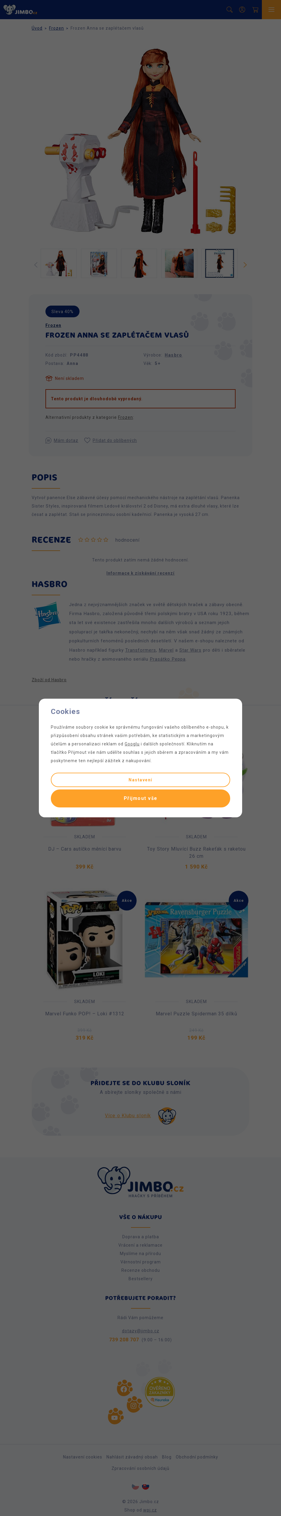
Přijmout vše (141, 798)
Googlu (132, 744)
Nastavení (140, 779)
